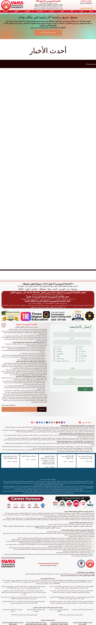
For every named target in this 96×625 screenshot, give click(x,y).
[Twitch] (64, 422)
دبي (68, 289)
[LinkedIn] (49, 422)
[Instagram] (32, 422)
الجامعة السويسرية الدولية (26, 324)
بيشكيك (42, 289)
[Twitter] (44, 422)
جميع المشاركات (90, 64)
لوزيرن (62, 289)
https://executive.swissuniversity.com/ (70, 575)
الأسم (71, 331)
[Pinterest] (59, 422)
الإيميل (71, 338)
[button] (5, 11)
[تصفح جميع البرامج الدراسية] (48, 33)
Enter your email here (8, 405)
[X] (47, 422)
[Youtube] (54, 422)
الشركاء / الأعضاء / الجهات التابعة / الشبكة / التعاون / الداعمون (48, 607)
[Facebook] (39, 422)
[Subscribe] (41, 409)
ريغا (49, 289)
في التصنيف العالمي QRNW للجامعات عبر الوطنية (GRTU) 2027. (47, 303)
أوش (27, 289)
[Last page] (32, 471)
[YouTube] (52, 422)
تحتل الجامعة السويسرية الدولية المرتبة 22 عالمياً (47, 296)
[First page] (64, 471)
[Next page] (36, 471)
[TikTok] (57, 422)
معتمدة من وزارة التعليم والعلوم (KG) (48, 3)
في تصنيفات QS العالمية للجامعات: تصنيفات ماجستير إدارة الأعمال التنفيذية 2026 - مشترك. (47, 299)
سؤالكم (73, 368)
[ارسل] (85, 389)
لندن (55, 289)
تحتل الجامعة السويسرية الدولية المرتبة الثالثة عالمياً (48, 301)
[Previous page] (60, 471)
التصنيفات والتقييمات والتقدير (48, 620)
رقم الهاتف (72, 378)
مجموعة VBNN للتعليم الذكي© (47, 578)
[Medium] (62, 422)
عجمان (34, 289)
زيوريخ (74, 289)
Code (55, 378)
